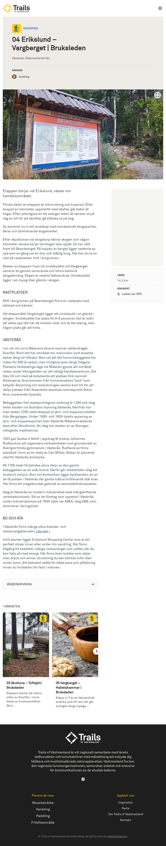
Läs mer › (43, 531)
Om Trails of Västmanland (125, 814)
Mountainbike (43, 803)
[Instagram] (83, 779)
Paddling (43, 816)
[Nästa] (96, 651)
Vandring (43, 809)
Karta (125, 808)
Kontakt (125, 820)
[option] (83, 134)
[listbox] (83, 134)
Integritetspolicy (117, 836)
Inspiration (125, 802)
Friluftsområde (42, 822)
